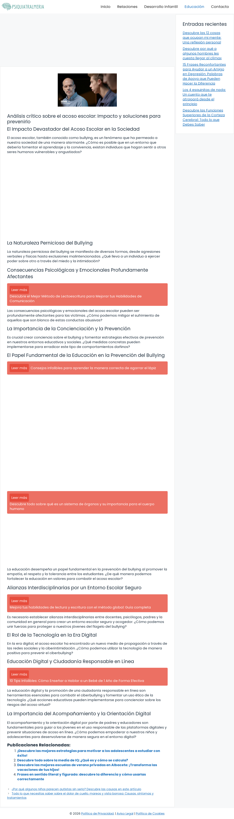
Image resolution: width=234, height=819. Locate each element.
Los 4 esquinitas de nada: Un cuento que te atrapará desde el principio (204, 96)
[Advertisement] (87, 40)
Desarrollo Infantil (161, 6)
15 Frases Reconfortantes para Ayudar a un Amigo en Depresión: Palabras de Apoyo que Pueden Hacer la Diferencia (204, 74)
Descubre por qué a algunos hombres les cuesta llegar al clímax (202, 53)
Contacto (220, 6)
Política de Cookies (150, 813)
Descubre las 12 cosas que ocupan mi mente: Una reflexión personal (202, 37)
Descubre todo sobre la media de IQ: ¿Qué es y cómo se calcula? (72, 760)
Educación (194, 6)
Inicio (105, 6)
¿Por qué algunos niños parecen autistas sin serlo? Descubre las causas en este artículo (76, 789)
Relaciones (127, 6)
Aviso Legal (125, 813)
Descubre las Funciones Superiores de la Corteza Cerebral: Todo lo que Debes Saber (204, 117)
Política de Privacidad (97, 813)
